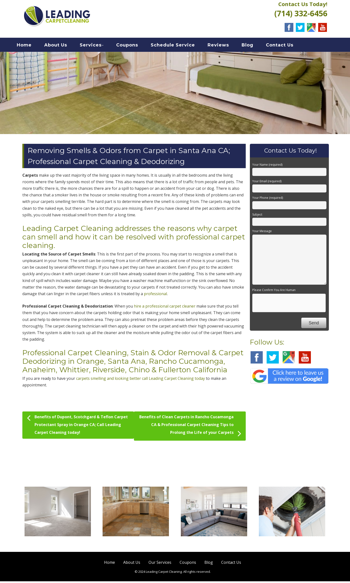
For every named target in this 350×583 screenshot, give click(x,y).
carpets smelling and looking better (108, 380)
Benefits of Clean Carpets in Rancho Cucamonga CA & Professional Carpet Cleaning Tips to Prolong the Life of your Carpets (190, 428)
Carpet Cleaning (57, 544)
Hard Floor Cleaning (136, 544)
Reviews (224, 46)
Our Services (160, 563)
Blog (253, 46)
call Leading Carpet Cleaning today (173, 380)
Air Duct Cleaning (292, 544)
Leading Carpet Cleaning (67, 230)
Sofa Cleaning (214, 544)
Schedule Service (179, 46)
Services (97, 46)
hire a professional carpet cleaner (164, 307)
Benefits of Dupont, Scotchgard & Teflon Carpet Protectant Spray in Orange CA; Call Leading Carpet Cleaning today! (77, 426)
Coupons (133, 46)
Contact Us (285, 46)
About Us (61, 46)
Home (30, 46)
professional (155, 295)
